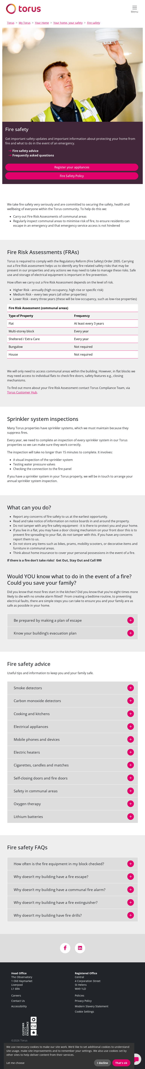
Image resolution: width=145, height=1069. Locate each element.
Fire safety (93, 23)
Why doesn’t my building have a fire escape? (48, 876)
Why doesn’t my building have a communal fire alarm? (57, 889)
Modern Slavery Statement (91, 1006)
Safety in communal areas (33, 790)
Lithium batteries (26, 816)
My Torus (24, 23)
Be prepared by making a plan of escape (45, 620)
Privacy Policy (83, 1001)
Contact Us (18, 1001)
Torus (10, 23)
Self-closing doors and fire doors (38, 778)
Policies (79, 995)
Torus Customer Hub (22, 392)
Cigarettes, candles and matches (39, 765)
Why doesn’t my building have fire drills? (45, 915)
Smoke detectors (25, 687)
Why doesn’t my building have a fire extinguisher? (53, 902)
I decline (102, 1063)
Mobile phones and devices (34, 739)
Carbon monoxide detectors (35, 700)
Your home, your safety (68, 23)
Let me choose (15, 1063)
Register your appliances (71, 167)
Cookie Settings (84, 1011)
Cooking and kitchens (29, 713)
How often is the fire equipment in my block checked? (56, 863)
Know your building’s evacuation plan (43, 633)
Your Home (42, 23)
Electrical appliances (28, 726)
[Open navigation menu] (134, 9)
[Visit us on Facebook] (65, 948)
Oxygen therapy (25, 803)
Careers (16, 995)
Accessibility (19, 1006)
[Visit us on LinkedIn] (80, 948)
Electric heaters (24, 752)
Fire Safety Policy (72, 176)
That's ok (121, 1063)
